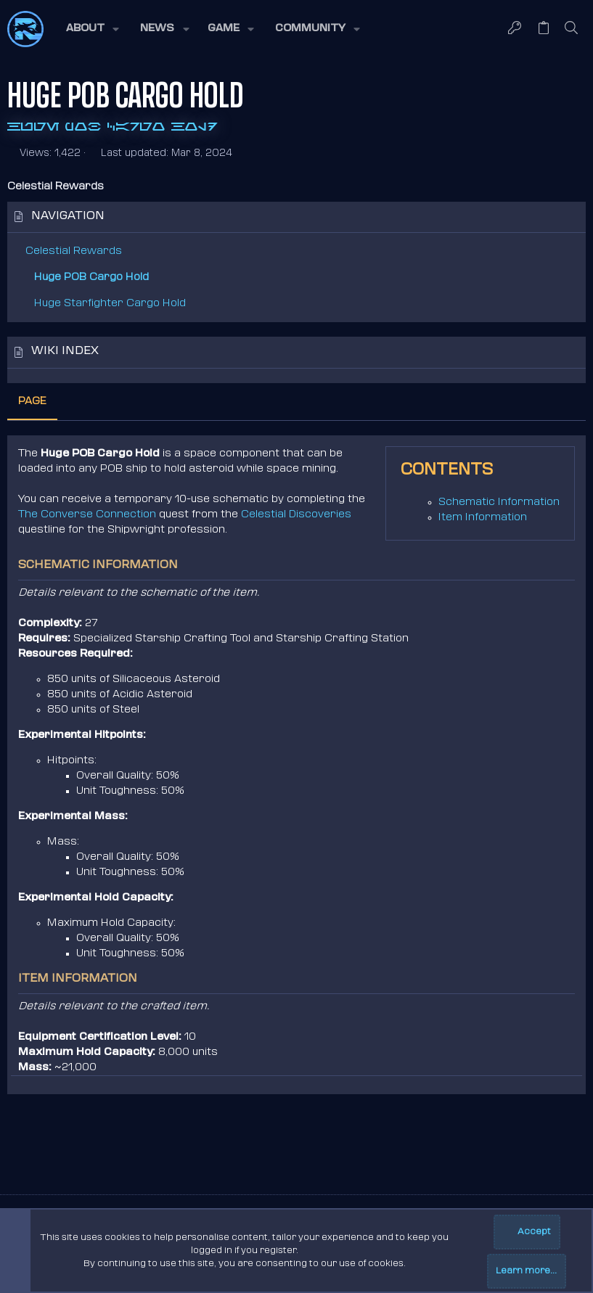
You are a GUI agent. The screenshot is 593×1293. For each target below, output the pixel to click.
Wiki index (65, 351)
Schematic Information (499, 502)
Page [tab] (32, 401)
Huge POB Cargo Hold (91, 277)
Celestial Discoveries (296, 514)
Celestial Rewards (73, 251)
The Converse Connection (87, 514)
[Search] (571, 29)
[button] (91, 29)
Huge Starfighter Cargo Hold (110, 303)
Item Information (482, 517)
